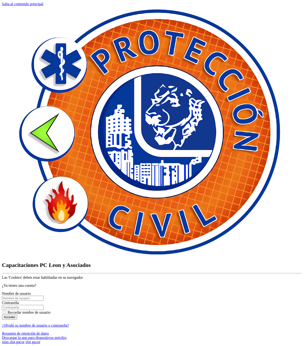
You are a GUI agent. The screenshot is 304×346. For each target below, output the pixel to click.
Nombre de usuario (16, 293)
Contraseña (10, 303)
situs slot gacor (13, 342)
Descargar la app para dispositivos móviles (34, 338)
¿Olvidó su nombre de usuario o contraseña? (35, 325)
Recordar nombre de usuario (29, 312)
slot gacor (32, 342)
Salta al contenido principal (22, 4)
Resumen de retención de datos (25, 333)
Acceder (9, 317)
